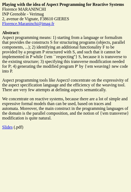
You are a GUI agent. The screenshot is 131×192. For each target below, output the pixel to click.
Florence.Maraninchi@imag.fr (28, 23)
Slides (7, 127)
